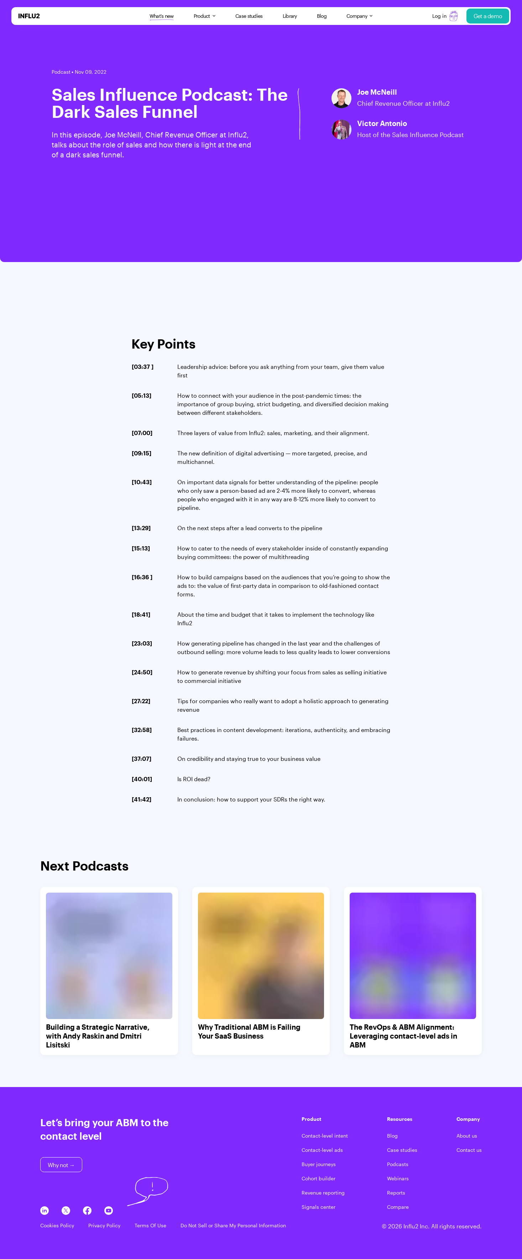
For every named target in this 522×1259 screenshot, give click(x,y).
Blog (322, 16)
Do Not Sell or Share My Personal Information (233, 1225)
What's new (162, 16)
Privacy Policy (104, 1225)
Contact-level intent (325, 1136)
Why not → (61, 1164)
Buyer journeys (319, 1164)
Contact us (469, 1150)
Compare (398, 1207)
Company (359, 16)
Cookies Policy (57, 1225)
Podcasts (397, 1164)
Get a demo (488, 15)
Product (204, 16)
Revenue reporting (323, 1193)
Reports (396, 1193)
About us (466, 1136)
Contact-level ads (322, 1150)
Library (290, 16)
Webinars (398, 1178)
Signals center (318, 1207)
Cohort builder (318, 1178)
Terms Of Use (150, 1225)
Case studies (249, 16)
